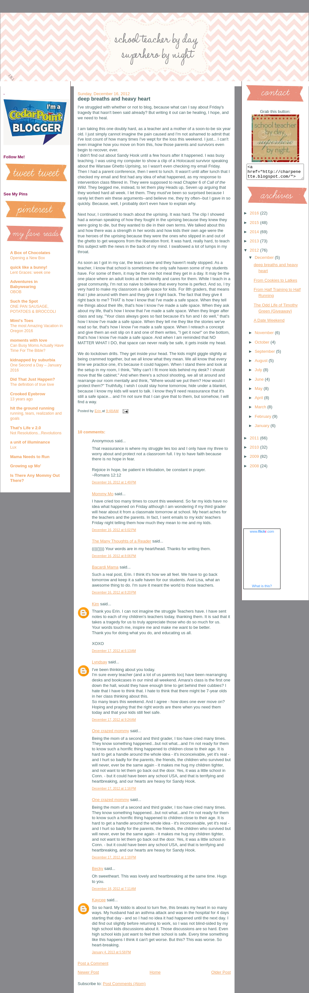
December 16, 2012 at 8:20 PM (114, 592)
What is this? (262, 589)
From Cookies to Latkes (275, 283)
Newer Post (88, 972)
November (265, 335)
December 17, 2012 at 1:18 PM (114, 857)
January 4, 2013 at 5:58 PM (111, 952)
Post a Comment (93, 963)
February (264, 419)
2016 (255, 216)
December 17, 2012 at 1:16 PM (114, 788)
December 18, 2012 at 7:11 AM (114, 889)
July (259, 372)
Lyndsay (99, 662)
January (263, 428)
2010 (255, 450)
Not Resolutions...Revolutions (35, 433)
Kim (95, 604)
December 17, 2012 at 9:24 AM (114, 719)
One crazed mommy (110, 730)
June (260, 382)
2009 (255, 459)
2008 (255, 468)
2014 (255, 234)
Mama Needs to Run (29, 456)
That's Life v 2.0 (25, 427)
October (263, 345)
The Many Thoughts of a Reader (121, 541)
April (259, 400)
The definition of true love (32, 384)
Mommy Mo (102, 493)
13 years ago (21, 399)
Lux (13, 447)
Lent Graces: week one (30, 272)
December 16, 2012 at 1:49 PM (114, 482)
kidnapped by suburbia (32, 360)
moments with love (28, 340)
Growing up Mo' (25, 466)
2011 (255, 440)
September (265, 354)
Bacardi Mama (105, 567)
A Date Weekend (269, 323)
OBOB (16, 292)
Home (155, 972)
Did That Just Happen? (32, 379)
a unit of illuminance (30, 442)
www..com (262, 534)
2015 (255, 225)
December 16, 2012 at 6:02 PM (114, 530)
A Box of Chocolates (30, 252)
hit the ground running (32, 408)
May (259, 391)
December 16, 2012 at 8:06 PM (114, 556)
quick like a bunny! (28, 267)
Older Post (221, 972)
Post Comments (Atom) (124, 983)
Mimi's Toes (21, 320)
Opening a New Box (27, 258)
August (262, 363)
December (265, 260)
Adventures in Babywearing (24, 284)
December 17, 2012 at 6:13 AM (114, 651)
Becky (97, 868)
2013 (255, 243)
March (261, 409)
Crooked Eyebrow (27, 393)
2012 (255, 253)
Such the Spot (24, 301)
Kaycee (99, 900)
